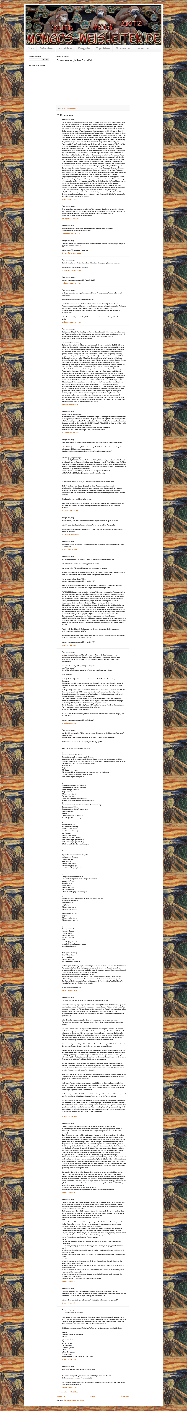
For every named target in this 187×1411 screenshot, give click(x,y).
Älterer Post (125, 1396)
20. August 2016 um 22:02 (70, 218)
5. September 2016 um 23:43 (71, 234)
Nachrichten (65, 48)
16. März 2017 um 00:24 (69, 549)
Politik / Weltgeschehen (69, 109)
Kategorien (84, 48)
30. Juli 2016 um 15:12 (68, 199)
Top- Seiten (103, 48)
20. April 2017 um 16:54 (69, 990)
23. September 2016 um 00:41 (71, 322)
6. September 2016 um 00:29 (71, 270)
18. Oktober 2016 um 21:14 (70, 511)
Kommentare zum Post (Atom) (74, 1400)
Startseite (93, 1396)
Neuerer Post (61, 1396)
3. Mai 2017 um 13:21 (68, 1192)
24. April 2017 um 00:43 (69, 1116)
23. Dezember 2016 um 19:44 (71, 534)
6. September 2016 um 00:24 (71, 253)
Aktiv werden (123, 48)
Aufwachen (46, 48)
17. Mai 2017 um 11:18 (68, 1303)
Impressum (143, 48)
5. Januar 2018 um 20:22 (69, 1387)
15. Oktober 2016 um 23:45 (70, 433)
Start (31, 48)
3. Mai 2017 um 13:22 (68, 1281)
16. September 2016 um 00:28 (71, 283)
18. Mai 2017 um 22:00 (69, 1359)
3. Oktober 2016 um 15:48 (70, 404)
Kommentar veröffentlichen (69, 1392)
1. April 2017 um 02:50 (69, 645)
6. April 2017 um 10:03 (69, 723)
